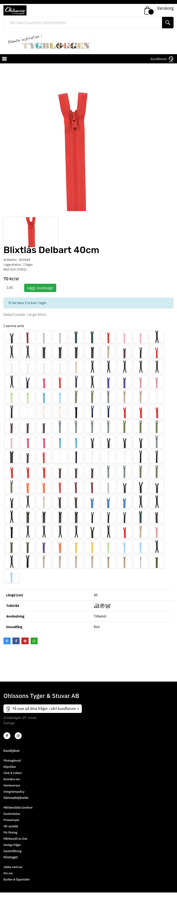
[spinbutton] (13, 308)
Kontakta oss (11, 799)
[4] (18, 756)
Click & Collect (12, 793)
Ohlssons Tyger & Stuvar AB (41, 716)
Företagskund (12, 781)
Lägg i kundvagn (40, 308)
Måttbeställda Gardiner (18, 828)
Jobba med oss (12, 887)
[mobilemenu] (4, 59)
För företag (10, 853)
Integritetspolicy (13, 812)
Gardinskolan (11, 834)
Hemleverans (11, 806)
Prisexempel (11, 840)
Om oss (8, 893)
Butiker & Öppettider (16, 900)
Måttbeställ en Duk (15, 859)
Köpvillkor (9, 787)
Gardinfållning (12, 871)
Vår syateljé (10, 846)
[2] (7, 756)
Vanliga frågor (12, 865)
